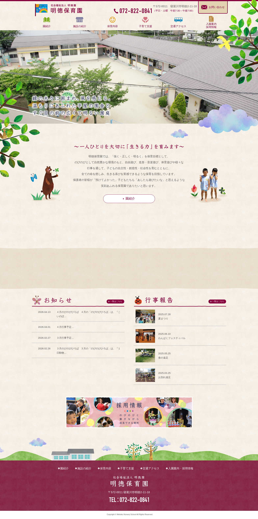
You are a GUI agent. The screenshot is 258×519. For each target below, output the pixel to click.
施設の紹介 (84, 468)
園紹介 (64, 468)
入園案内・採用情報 (180, 468)
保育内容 (105, 468)
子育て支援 (127, 468)
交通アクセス (151, 468)
